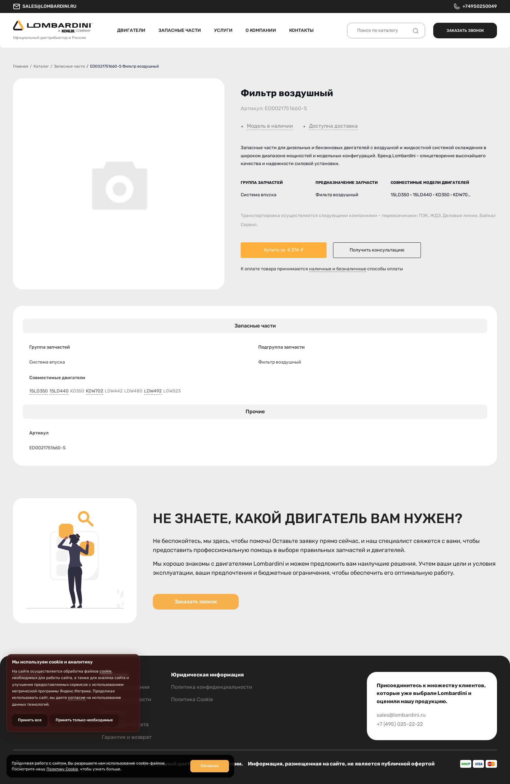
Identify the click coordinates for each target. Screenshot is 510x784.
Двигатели (131, 30)
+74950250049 (475, 6)
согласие (77, 697)
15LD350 (38, 391)
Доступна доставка (333, 126)
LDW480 (133, 391)
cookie (106, 671)
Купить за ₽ (283, 250)
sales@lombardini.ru (44, 6)
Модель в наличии (270, 126)
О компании (261, 30)
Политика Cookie (192, 699)
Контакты (301, 30)
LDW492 (153, 391)
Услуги (223, 30)
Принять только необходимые (84, 720)
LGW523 (172, 391)
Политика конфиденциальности (211, 687)
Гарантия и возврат (127, 737)
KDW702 (94, 391)
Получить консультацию (377, 250)
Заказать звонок (465, 30)
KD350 (77, 391)
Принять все (30, 720)
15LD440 (59, 391)
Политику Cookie (62, 769)
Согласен (210, 766)
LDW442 (114, 391)
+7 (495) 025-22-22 (400, 724)
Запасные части (179, 30)
